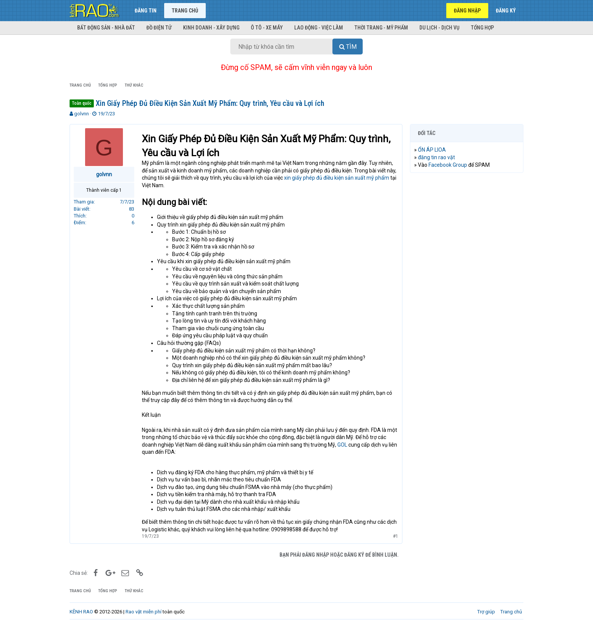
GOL (341, 445)
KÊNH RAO (81, 612)
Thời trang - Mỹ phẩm (381, 28)
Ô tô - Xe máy (267, 28)
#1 (395, 536)
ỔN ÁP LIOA (432, 150)
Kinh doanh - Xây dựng (211, 28)
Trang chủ (185, 11)
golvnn (81, 113)
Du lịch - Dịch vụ (439, 28)
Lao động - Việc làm (318, 28)
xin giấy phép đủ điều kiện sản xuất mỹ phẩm (336, 178)
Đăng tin (146, 11)
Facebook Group (447, 165)
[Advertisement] (466, 293)
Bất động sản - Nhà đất (106, 28)
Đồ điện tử (159, 28)
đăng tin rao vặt (436, 157)
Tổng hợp (482, 28)
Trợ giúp (486, 612)
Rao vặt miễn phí (143, 612)
